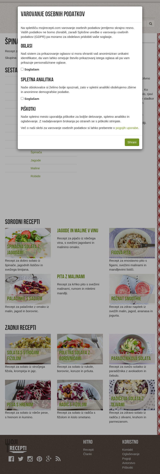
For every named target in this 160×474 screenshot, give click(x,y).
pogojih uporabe (127, 128)
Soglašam (31, 69)
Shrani (132, 142)
